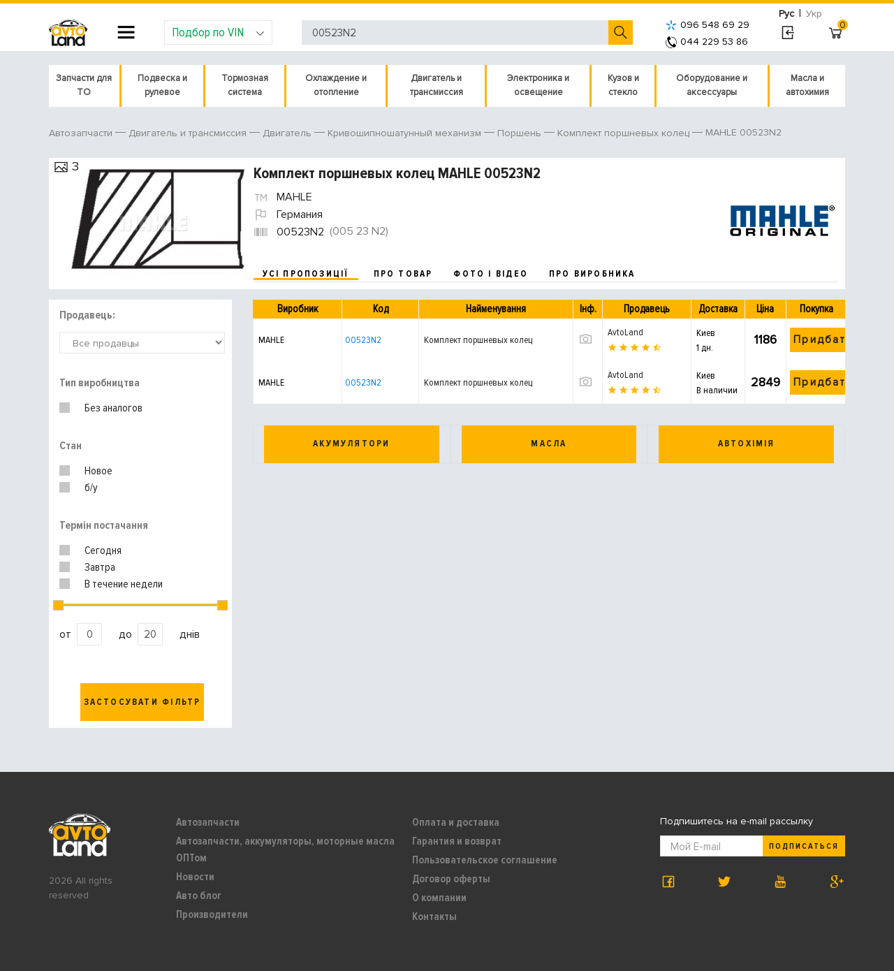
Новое (98, 471)
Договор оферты (451, 879)
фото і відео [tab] (490, 273)
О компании (439, 897)
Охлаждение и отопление (336, 85)
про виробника (592, 273)
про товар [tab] (403, 273)
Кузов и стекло (623, 85)
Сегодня (103, 550)
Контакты (434, 916)
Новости (195, 876)
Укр (814, 14)
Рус (786, 14)
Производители (212, 914)
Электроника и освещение (538, 85)
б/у (91, 488)
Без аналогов (113, 408)
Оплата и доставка (455, 822)
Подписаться (804, 846)
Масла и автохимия (807, 85)
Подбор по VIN (218, 32)
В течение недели (124, 584)
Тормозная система (244, 85)
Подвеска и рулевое (162, 85)
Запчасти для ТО (84, 85)
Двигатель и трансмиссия (436, 85)
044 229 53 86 (707, 42)
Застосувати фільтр (142, 702)
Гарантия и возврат (456, 841)
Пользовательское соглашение (484, 860)
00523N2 (363, 340)
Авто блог (198, 895)
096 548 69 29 (707, 25)
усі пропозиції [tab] (306, 273)
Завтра (100, 567)
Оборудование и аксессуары (711, 85)
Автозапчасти (208, 822)
